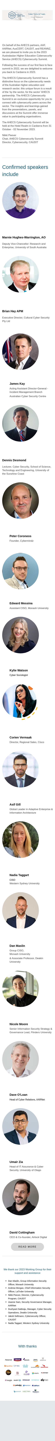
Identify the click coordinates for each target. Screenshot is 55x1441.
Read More (27, 1247)
